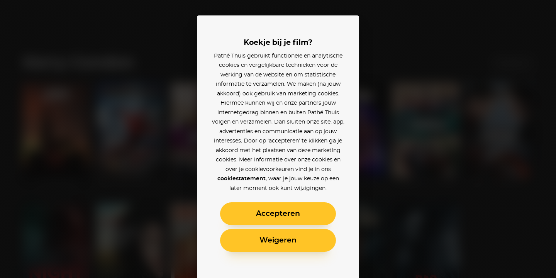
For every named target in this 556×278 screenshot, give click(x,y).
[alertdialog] (278, 139)
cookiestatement (241, 178)
